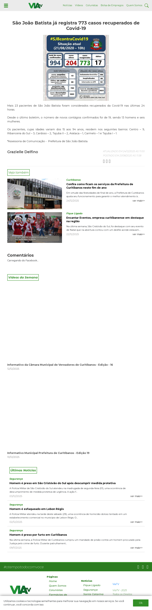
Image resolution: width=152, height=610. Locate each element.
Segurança (16, 479)
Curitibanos (73, 180)
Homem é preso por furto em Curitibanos (38, 534)
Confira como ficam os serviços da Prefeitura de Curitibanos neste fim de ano (99, 186)
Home (53, 581)
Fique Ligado (74, 213)
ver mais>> (139, 200)
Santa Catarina (93, 594)
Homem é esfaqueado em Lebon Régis (37, 509)
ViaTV (116, 584)
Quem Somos (134, 5)
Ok (140, 602)
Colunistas (92, 5)
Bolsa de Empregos (112, 5)
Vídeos (79, 5)
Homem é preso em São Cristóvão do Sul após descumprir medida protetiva (63, 483)
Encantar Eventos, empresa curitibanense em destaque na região (105, 219)
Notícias (67, 5)
